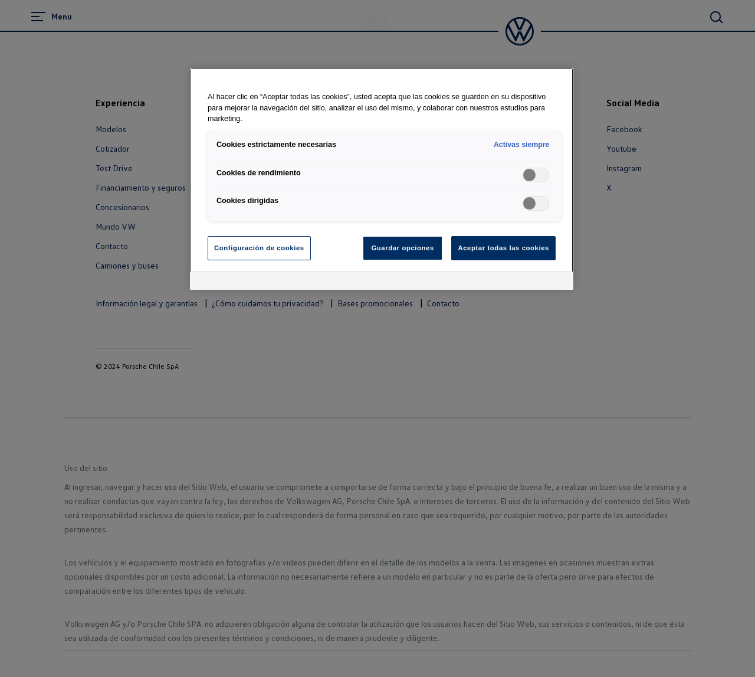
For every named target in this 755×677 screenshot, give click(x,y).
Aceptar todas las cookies (503, 247)
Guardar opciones (402, 247)
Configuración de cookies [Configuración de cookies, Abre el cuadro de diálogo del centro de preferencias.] (259, 247)
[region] (381, 179)
